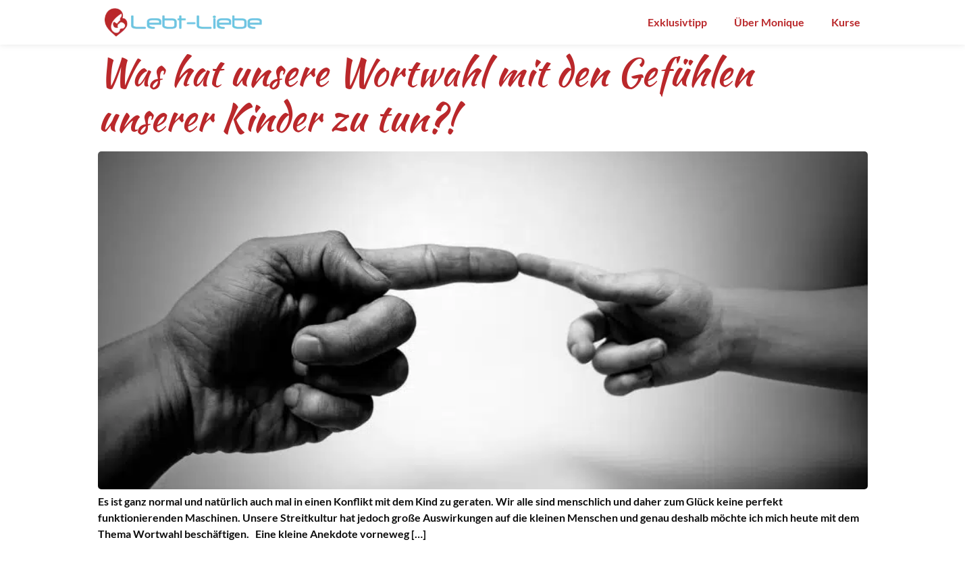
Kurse (845, 22)
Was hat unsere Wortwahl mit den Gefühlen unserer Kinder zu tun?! (425, 95)
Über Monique (769, 22)
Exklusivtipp (677, 22)
